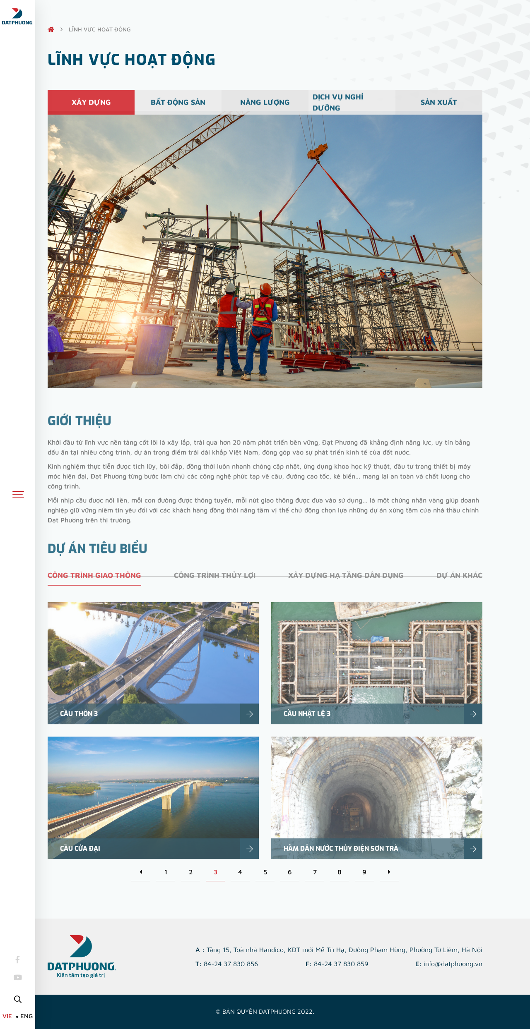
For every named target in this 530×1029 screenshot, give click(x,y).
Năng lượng (265, 106)
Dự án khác (459, 582)
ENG (26, 1015)
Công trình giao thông (94, 582)
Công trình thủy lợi (214, 582)
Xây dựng (91, 106)
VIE (7, 1015)
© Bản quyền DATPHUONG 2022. (265, 1011)
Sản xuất (439, 106)
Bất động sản (178, 106)
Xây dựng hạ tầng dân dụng (346, 582)
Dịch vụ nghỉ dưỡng (338, 106)
